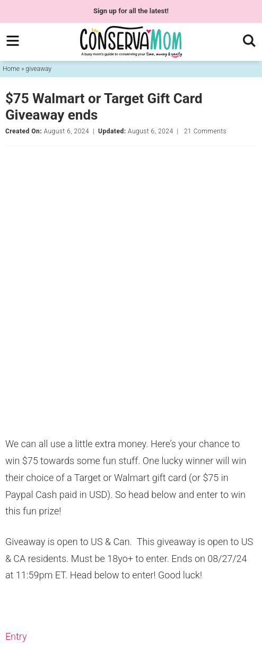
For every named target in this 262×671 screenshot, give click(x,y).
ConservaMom (131, 42)
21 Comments (205, 131)
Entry (16, 636)
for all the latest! (131, 11)
